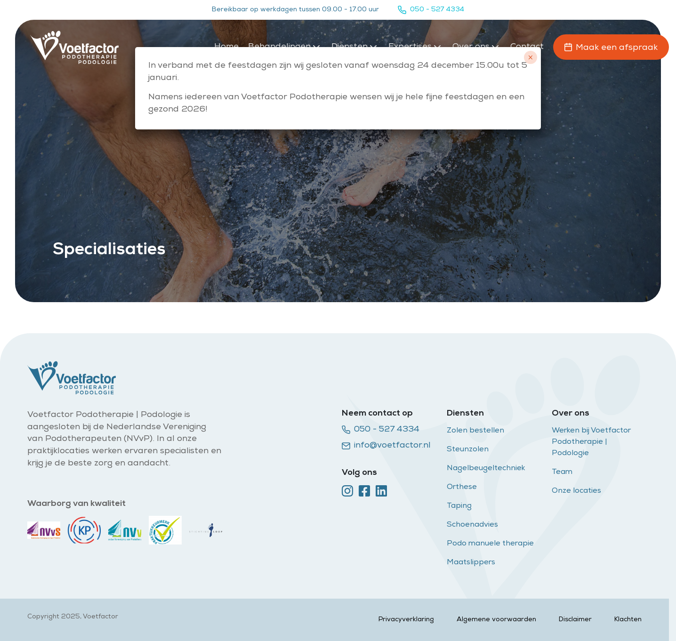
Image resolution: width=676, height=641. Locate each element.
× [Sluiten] (530, 57)
